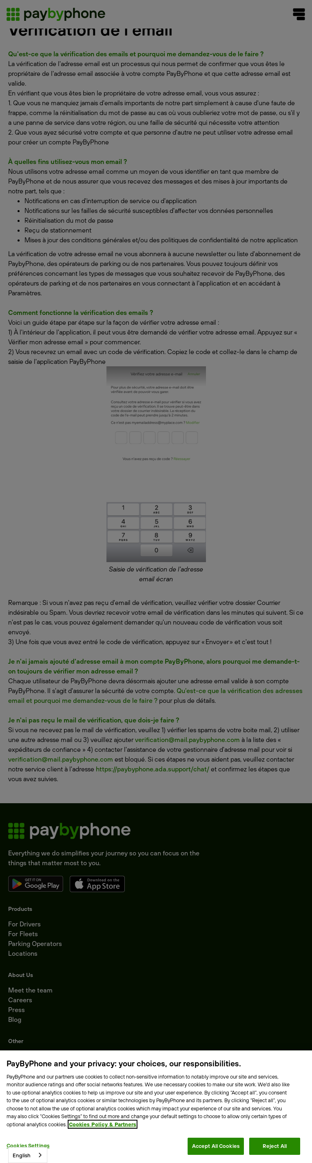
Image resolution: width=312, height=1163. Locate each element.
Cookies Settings (28, 1145)
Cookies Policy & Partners (102, 1124)
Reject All (275, 1146)
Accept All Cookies (215, 1146)
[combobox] (27, 1155)
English (22, 1155)
